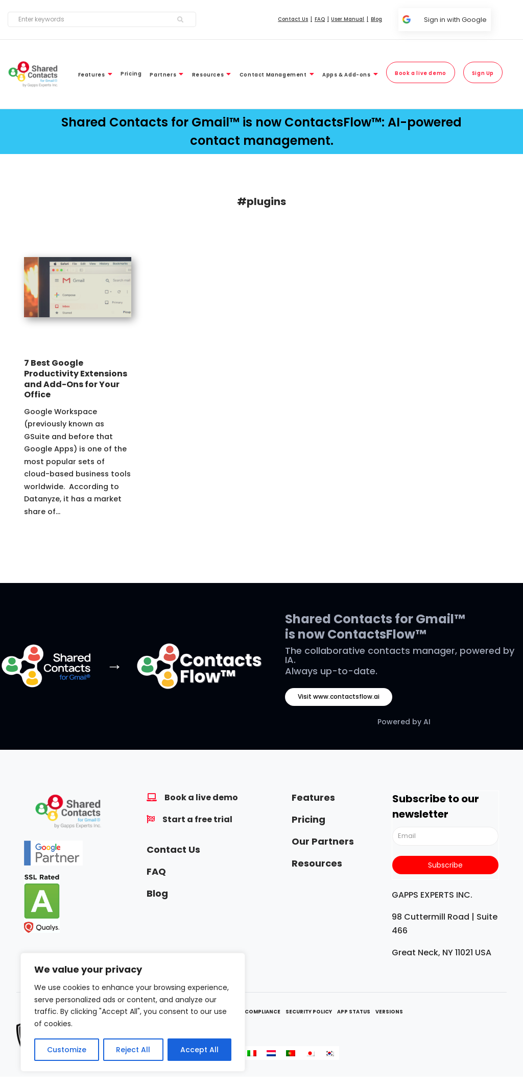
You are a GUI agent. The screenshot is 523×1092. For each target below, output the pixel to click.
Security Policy (309, 1011)
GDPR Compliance (254, 1011)
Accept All (199, 1050)
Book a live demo (201, 797)
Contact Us (173, 849)
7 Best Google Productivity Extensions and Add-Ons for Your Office (75, 378)
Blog (157, 893)
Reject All (133, 1050)
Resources (317, 863)
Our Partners (323, 841)
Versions (389, 1011)
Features (313, 797)
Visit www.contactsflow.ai (338, 696)
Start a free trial (197, 819)
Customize (66, 1050)
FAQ (156, 871)
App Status (353, 1011)
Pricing (308, 819)
